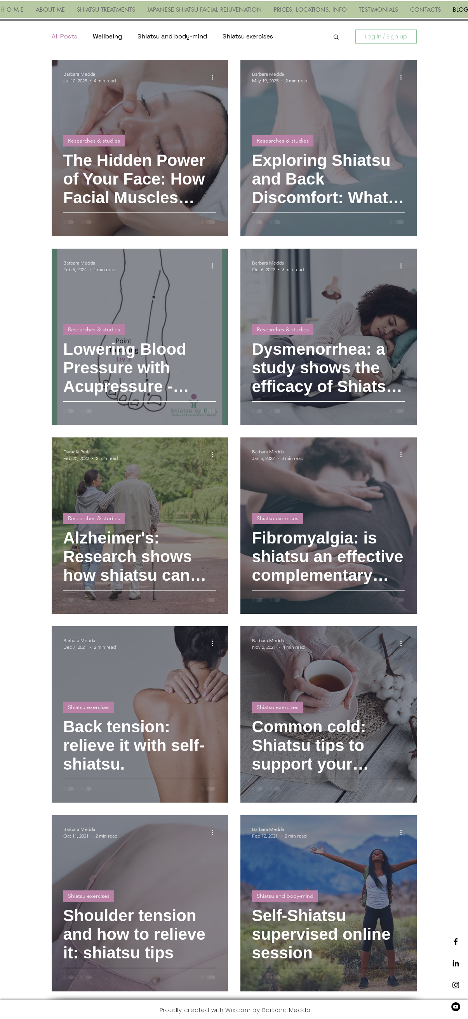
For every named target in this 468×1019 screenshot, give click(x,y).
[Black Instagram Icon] (455, 985)
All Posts (64, 36)
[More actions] (215, 77)
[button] (336, 37)
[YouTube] (455, 1006)
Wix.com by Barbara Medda (267, 1010)
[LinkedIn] (455, 963)
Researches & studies (94, 140)
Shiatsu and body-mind (172, 36)
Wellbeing (107, 36)
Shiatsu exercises (248, 36)
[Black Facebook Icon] (455, 941)
